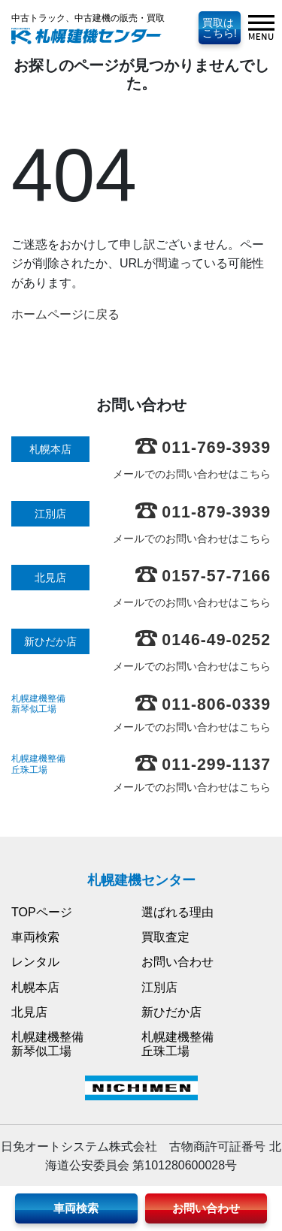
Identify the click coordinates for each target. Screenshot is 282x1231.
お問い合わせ (177, 961)
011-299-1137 (203, 765)
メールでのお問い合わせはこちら (192, 474)
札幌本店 (35, 987)
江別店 (159, 987)
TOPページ (41, 912)
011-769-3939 (203, 448)
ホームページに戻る (65, 314)
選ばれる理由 (177, 912)
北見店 (29, 1012)
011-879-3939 (203, 512)
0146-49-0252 (203, 640)
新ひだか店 (171, 1012)
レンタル (35, 961)
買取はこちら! (219, 28)
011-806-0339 (203, 704)
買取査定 (165, 937)
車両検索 (35, 937)
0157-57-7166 (203, 576)
